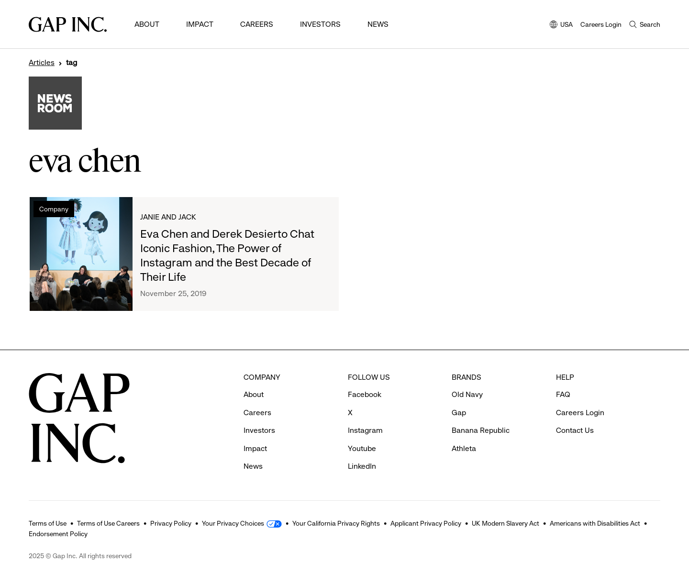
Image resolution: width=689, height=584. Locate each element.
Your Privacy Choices (233, 523)
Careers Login (601, 24)
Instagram (365, 430)
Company (53, 209)
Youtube (362, 448)
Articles (42, 62)
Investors (320, 24)
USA (561, 25)
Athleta (464, 448)
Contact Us (575, 430)
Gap (459, 412)
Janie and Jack (168, 216)
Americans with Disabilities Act (595, 523)
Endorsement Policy (58, 534)
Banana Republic (481, 430)
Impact (199, 24)
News (378, 24)
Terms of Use (48, 523)
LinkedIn (362, 466)
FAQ (563, 394)
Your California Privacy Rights (336, 523)
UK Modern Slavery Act (505, 523)
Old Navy (467, 394)
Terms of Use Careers (108, 523)
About (146, 24)
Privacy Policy (170, 523)
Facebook (364, 394)
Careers (256, 24)
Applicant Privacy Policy (425, 523)
